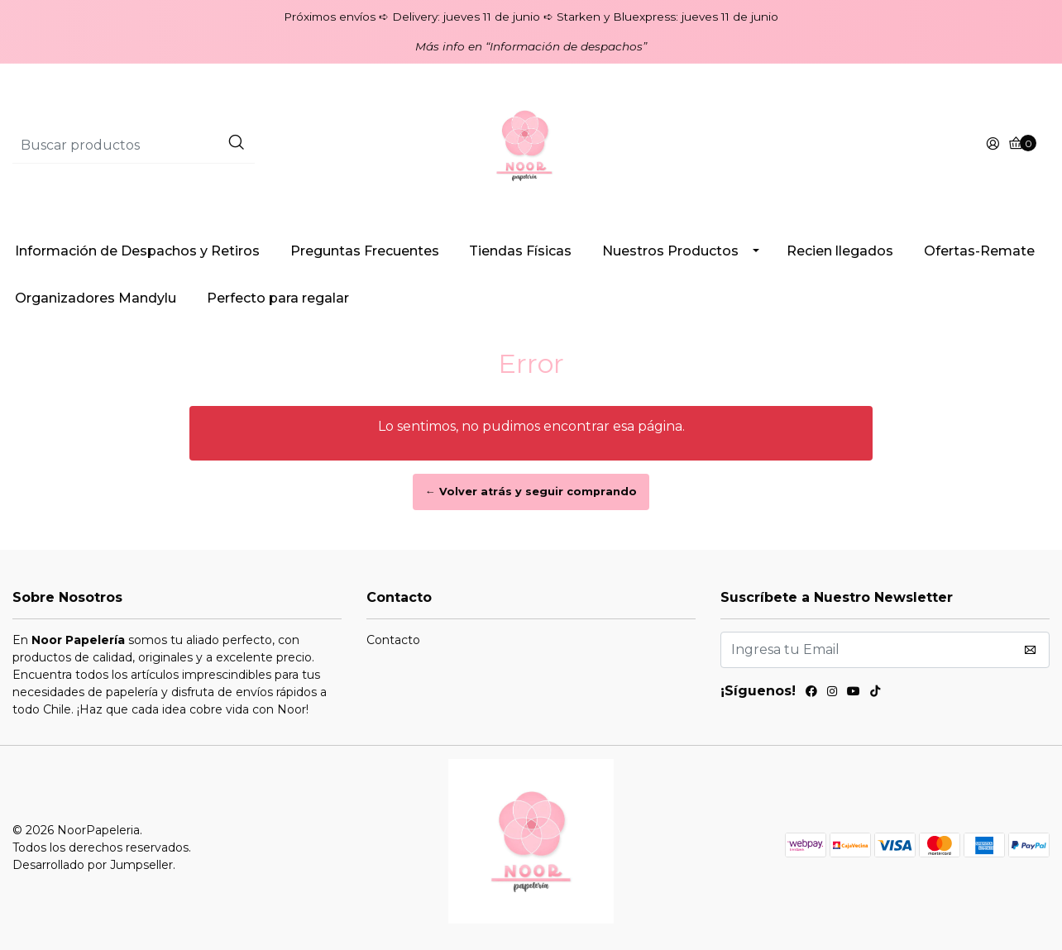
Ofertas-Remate (979, 251)
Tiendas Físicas (520, 251)
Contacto (393, 640)
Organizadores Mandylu (95, 298)
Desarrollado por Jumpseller (92, 864)
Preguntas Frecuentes (364, 251)
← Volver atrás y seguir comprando (531, 491)
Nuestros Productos (670, 251)
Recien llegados (840, 251)
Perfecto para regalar (278, 298)
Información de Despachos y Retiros (137, 251)
